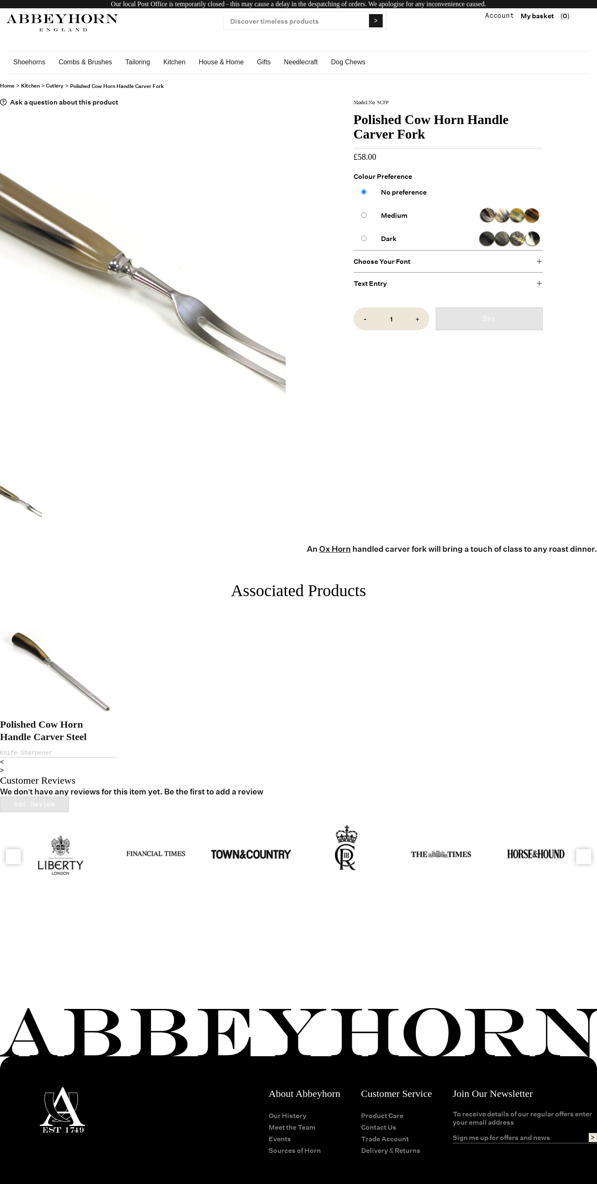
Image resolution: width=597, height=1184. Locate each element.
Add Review (34, 804)
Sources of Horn (295, 1150)
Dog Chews (348, 62)
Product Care (382, 1115)
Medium (394, 215)
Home (7, 86)
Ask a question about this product (64, 102)
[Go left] (13, 856)
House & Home (221, 62)
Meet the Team (292, 1127)
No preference (404, 192)
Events (280, 1138)
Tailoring (137, 62)
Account (499, 15)
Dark (389, 238)
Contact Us (378, 1127)
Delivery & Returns (391, 1150)
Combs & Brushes (85, 62)
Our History (287, 1115)
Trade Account (385, 1138)
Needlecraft (301, 62)
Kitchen (174, 62)
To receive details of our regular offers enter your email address (522, 1118)
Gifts (264, 62)
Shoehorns (29, 62)
